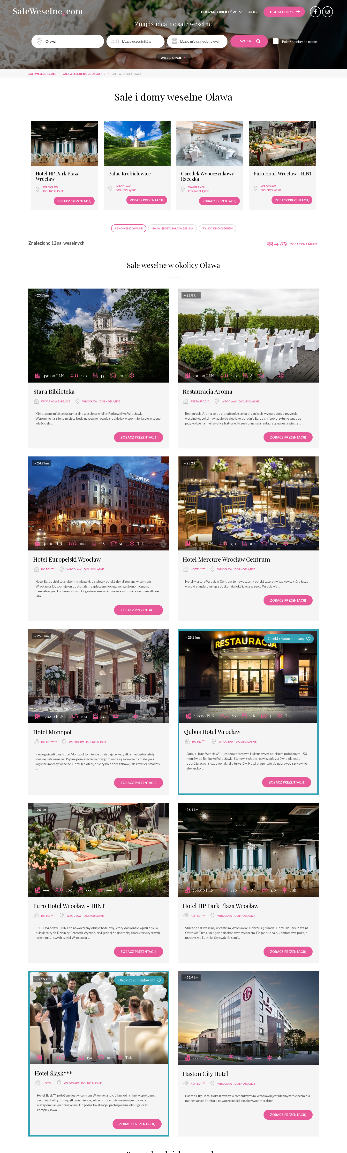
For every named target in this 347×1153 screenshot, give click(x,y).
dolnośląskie (53, 191)
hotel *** (47, 569)
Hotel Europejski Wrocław (67, 559)
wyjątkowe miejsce (55, 401)
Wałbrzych (196, 187)
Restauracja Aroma (207, 391)
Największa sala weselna (172, 228)
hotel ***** (49, 742)
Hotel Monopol (52, 732)
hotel (47, 1083)
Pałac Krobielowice (129, 174)
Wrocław (50, 187)
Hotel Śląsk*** (53, 1073)
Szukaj (250, 41)
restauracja (200, 401)
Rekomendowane (129, 228)
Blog (252, 12)
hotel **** (198, 569)
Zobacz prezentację (74, 201)
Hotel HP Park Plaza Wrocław (58, 176)
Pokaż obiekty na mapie (299, 41)
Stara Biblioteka (54, 391)
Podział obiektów (218, 12)
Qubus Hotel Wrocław (212, 731)
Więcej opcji (174, 58)
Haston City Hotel (205, 1073)
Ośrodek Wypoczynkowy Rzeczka (207, 176)
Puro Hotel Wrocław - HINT (283, 174)
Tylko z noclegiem (217, 228)
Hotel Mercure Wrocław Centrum (226, 559)
